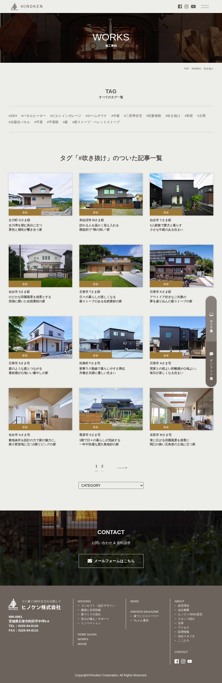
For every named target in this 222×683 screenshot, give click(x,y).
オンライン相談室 (211, 363)
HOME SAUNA (87, 634)
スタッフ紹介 (186, 618)
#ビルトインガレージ (65, 116)
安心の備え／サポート (95, 618)
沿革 (181, 623)
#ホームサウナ (96, 116)
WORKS (196, 68)
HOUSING (84, 601)
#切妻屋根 (153, 116)
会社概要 (183, 610)
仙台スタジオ (186, 636)
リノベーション (91, 623)
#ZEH (13, 116)
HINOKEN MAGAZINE (144, 611)
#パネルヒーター (33, 116)
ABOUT (179, 601)
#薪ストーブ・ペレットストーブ (95, 122)
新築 (25, 212)
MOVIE (82, 644)
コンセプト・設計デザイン (98, 605)
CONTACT (181, 652)
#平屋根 (53, 122)
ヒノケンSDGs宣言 (190, 614)
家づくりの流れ (91, 614)
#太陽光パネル (19, 122)
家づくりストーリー (146, 616)
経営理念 (183, 605)
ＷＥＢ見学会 (211, 320)
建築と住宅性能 (91, 610)
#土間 (201, 116)
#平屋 (38, 122)
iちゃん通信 (141, 620)
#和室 (189, 116)
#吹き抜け (172, 116)
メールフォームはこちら (114, 561)
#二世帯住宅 (133, 116)
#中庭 (115, 116)
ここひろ (183, 640)
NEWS (134, 601)
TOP (186, 68)
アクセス (183, 627)
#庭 (65, 122)
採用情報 (183, 631)
